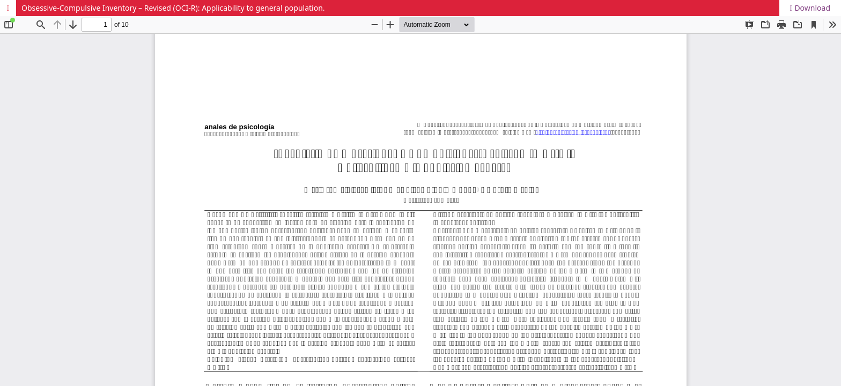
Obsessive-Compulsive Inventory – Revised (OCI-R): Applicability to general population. (173, 8)
